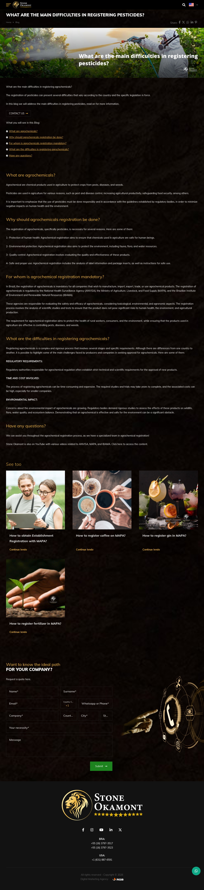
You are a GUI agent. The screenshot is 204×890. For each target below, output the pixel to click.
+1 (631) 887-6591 (102, 859)
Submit (101, 766)
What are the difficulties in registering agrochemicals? (39, 149)
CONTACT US (16, 113)
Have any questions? (20, 155)
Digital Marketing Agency (94, 879)
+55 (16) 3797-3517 (102, 843)
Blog (17, 22)
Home (8, 22)
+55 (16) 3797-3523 (102, 847)
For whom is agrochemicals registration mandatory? (37, 143)
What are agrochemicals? (23, 131)
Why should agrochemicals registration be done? (36, 137)
